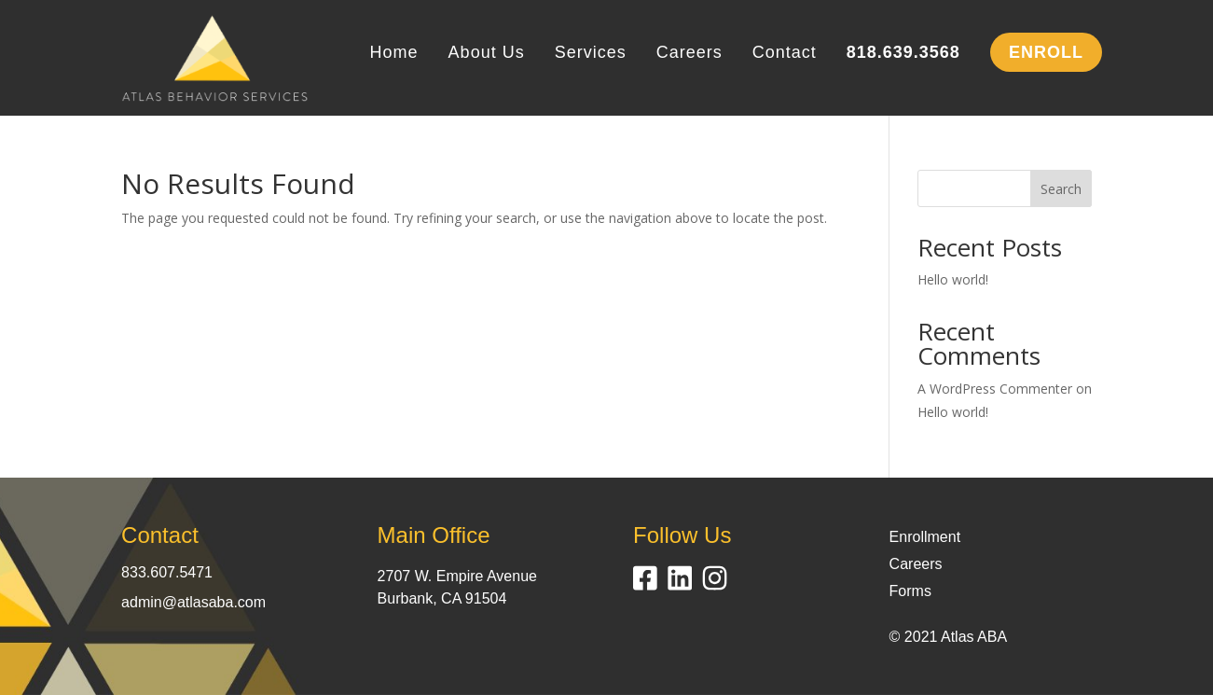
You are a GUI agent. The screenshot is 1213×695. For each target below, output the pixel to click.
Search (1061, 189)
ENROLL (1046, 52)
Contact (784, 54)
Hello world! (952, 279)
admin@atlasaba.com (193, 602)
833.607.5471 (167, 572)
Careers (689, 54)
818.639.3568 (903, 54)
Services (591, 54)
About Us (486, 54)
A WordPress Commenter (994, 388)
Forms (910, 591)
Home (394, 54)
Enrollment (924, 537)
